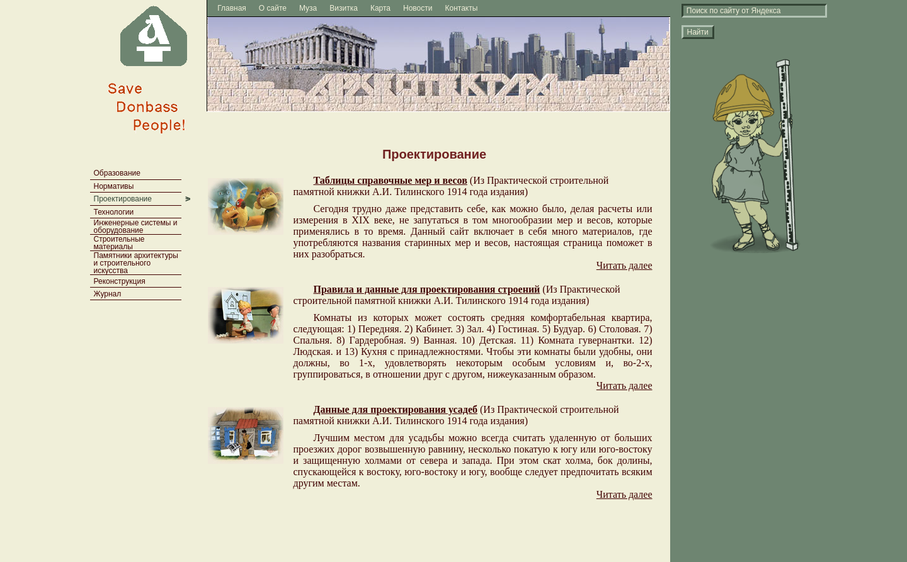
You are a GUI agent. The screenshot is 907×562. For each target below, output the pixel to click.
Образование (117, 173)
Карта (380, 8)
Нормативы (114, 186)
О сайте (272, 8)
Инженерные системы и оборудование (136, 226)
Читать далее (624, 265)
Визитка (344, 8)
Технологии (114, 212)
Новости (417, 8)
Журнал (108, 293)
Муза (308, 8)
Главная (232, 8)
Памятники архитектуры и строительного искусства (136, 263)
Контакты (461, 8)
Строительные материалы (119, 243)
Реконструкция (119, 281)
